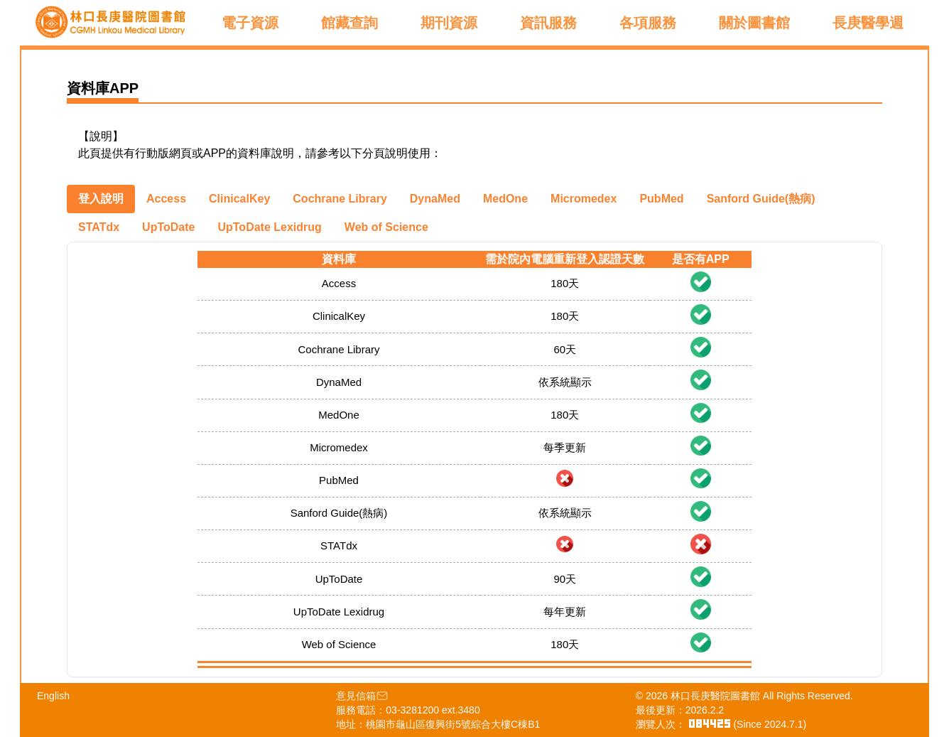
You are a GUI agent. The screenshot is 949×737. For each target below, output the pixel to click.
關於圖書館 (754, 23)
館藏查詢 (349, 23)
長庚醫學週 (868, 23)
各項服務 (647, 23)
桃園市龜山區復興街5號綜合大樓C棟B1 (453, 724)
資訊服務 (548, 23)
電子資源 (250, 23)
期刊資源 (449, 23)
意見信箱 (362, 695)
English (53, 695)
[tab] (101, 199)
